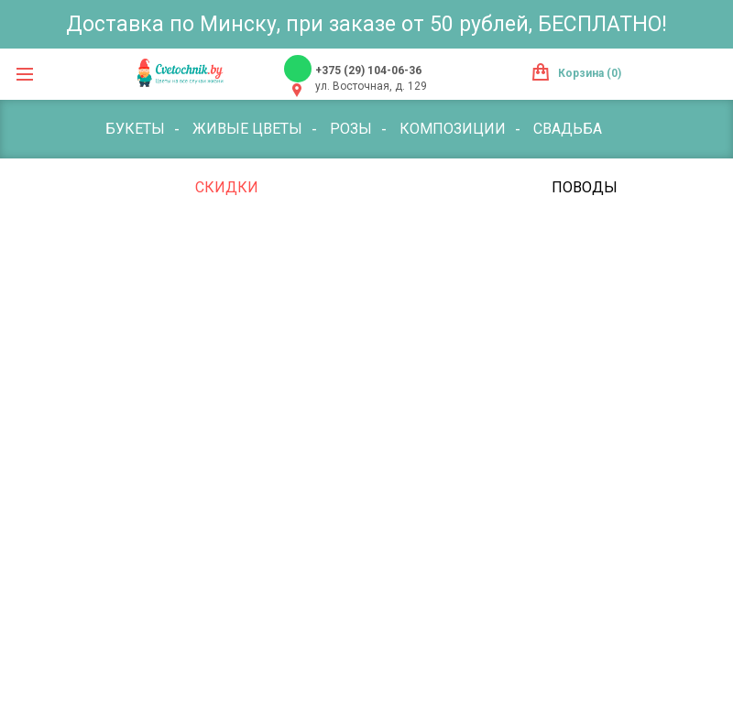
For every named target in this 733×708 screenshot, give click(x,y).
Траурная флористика (195, 363)
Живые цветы (247, 128)
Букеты (135, 128)
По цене (136, 187)
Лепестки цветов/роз (534, 246)
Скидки (226, 187)
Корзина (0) (589, 73)
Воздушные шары (349, 246)
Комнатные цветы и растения (405, 187)
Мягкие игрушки (173, 304)
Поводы (585, 187)
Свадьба (567, 128)
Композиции (452, 128)
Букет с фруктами (177, 246)
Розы (351, 128)
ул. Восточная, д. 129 (371, 86)
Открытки (310, 304)
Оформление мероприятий (488, 304)
